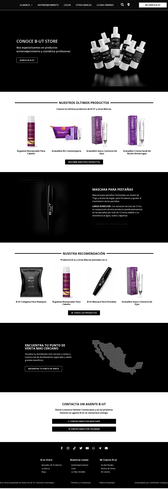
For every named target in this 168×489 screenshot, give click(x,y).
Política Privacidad (106, 483)
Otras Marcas (84, 5)
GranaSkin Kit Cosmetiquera (66, 151)
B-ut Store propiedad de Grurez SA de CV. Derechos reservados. (27, 483)
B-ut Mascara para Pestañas (101, 301)
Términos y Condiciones (81, 483)
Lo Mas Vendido (105, 5)
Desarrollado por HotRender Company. (151, 483)
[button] (30, 179)
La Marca (26, 5)
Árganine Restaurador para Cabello (31, 152)
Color (67, 5)
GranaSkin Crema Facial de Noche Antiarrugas (137, 152)
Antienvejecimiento (48, 5)
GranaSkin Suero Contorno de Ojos (101, 152)
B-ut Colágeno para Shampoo (31, 301)
